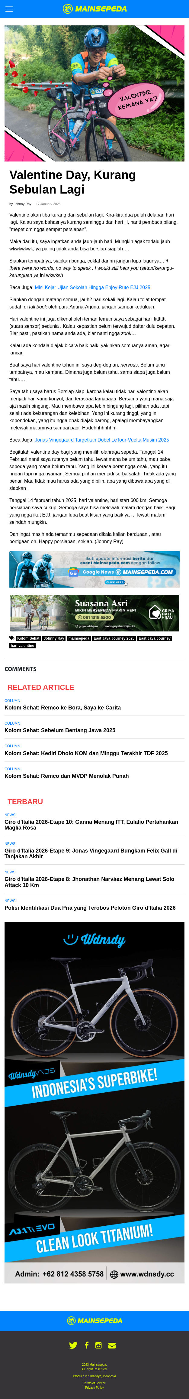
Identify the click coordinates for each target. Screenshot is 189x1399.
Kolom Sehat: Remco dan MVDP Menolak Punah (67, 776)
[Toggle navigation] (9, 9)
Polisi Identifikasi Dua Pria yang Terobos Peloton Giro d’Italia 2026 (90, 908)
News (10, 815)
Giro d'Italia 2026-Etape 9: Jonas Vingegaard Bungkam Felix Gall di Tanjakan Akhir (91, 853)
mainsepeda (79, 638)
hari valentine (22, 646)
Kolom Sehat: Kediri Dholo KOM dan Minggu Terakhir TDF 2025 (86, 753)
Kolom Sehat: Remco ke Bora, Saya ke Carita (63, 708)
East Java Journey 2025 (114, 638)
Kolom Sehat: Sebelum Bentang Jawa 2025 (60, 730)
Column (12, 701)
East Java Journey (155, 638)
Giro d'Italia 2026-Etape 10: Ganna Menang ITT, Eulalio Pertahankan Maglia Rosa (91, 825)
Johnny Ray (54, 638)
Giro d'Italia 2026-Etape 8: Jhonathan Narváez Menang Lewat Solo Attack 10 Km (89, 882)
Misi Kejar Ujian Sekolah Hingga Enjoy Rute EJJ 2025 (92, 287)
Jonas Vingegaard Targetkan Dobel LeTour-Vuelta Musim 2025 (102, 439)
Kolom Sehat (28, 638)
